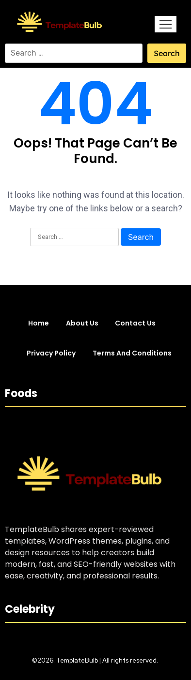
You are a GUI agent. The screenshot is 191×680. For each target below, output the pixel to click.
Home (38, 323)
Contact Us (135, 323)
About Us (82, 323)
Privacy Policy (51, 353)
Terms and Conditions (132, 353)
